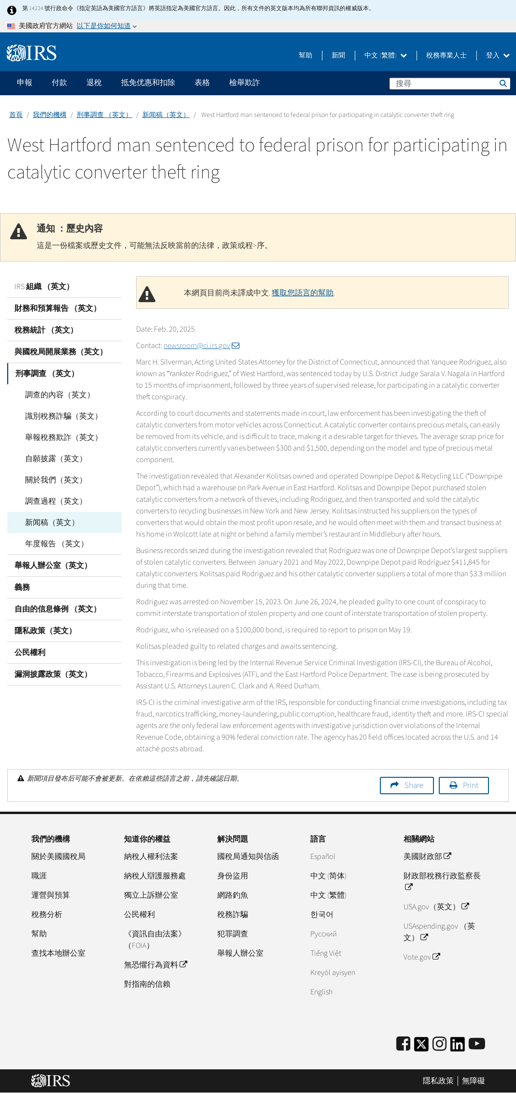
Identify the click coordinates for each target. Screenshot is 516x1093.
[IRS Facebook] (403, 1044)
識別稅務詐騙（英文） (60, 416)
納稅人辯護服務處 (155, 876)
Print (470, 785)
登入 (498, 55)
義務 (22, 587)
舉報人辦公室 (240, 953)
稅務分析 (46, 914)
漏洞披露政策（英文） (53, 674)
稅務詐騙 (232, 914)
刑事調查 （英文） (104, 115)
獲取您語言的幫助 (303, 293)
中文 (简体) (328, 876)
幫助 (305, 55)
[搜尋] (450, 83)
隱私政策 (438, 1081)
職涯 (39, 876)
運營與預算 (50, 895)
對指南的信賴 (147, 984)
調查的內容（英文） (56, 395)
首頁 (16, 115)
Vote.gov (422, 957)
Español (322, 856)
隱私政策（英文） (45, 631)
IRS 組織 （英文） (44, 286)
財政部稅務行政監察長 (442, 882)
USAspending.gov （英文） (439, 932)
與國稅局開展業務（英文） (60, 352)
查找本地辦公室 (58, 953)
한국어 (322, 914)
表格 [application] (202, 82)
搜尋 (502, 83)
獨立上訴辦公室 (151, 895)
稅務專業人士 (446, 55)
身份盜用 (232, 876)
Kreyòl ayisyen (332, 972)
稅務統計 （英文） (46, 330)
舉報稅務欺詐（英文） (60, 437)
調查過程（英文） (53, 501)
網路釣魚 (232, 895)
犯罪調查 (232, 934)
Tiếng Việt (325, 953)
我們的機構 (50, 115)
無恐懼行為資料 (155, 965)
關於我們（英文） (53, 480)
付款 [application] (59, 82)
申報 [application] (24, 82)
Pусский (323, 934)
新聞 (338, 55)
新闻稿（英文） (166, 115)
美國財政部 (427, 856)
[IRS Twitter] (421, 1047)
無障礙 (473, 1081)
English (321, 992)
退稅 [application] (94, 82)
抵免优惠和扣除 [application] (148, 82)
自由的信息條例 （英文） (57, 609)
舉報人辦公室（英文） (53, 565)
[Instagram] (439, 1044)
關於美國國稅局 (58, 856)
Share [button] (413, 785)
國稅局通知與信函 (248, 856)
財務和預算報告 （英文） (57, 308)
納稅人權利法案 (151, 856)
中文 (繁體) (385, 55)
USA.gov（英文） (436, 907)
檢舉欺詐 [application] (244, 82)
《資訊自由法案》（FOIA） (155, 940)
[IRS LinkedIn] (457, 1047)
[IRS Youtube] (477, 1044)
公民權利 (29, 652)
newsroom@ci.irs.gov (201, 345)
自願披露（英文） (53, 458)
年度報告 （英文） (53, 544)
